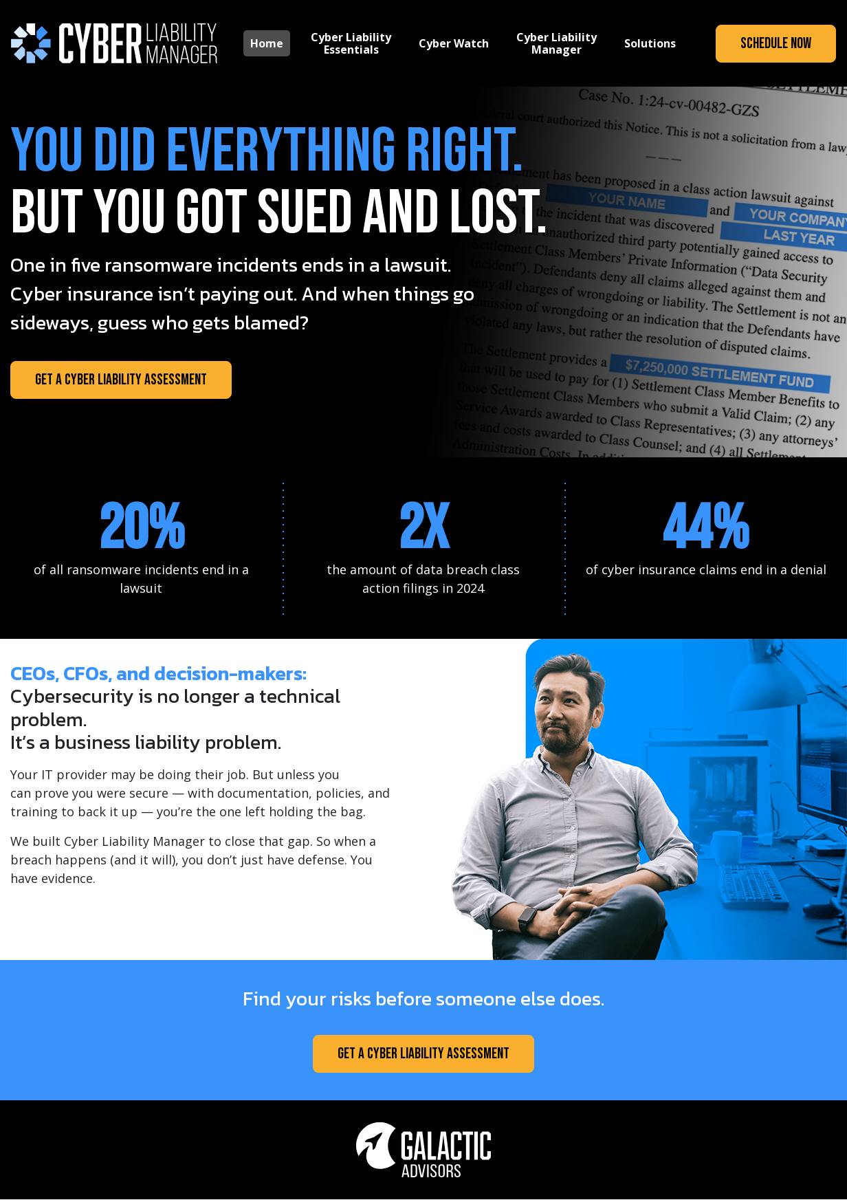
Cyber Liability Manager (556, 43)
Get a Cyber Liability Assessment (121, 380)
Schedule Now (775, 43)
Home (266, 43)
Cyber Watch (454, 43)
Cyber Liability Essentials (351, 43)
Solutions (650, 43)
